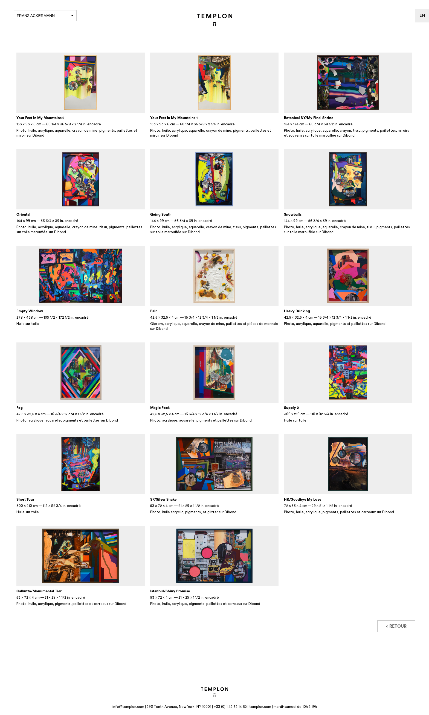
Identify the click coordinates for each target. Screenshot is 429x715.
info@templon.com (128, 706)
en (422, 16)
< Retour (396, 626)
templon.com (260, 706)
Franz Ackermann (45, 15)
